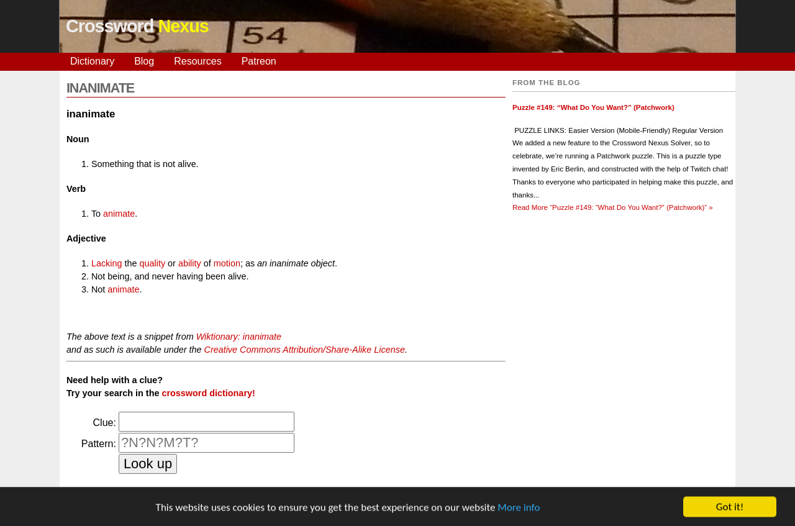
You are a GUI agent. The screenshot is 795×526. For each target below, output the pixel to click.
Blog (144, 61)
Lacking (106, 263)
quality (153, 263)
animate (119, 214)
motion (227, 263)
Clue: (104, 422)
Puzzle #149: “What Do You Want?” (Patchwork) (593, 107)
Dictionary (92, 61)
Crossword (137, 26)
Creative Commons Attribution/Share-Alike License (304, 350)
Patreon (259, 61)
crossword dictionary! (208, 393)
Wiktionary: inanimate (238, 337)
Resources (197, 61)
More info (518, 508)
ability (189, 263)
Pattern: (98, 443)
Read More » (612, 207)
